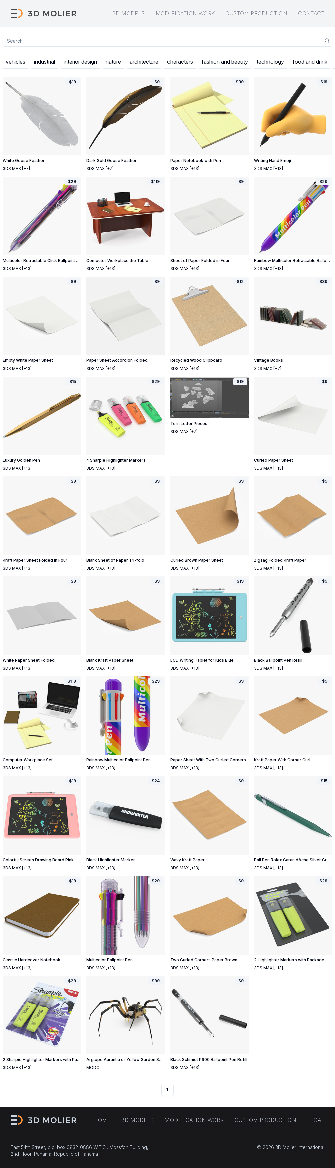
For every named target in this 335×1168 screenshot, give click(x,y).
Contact (311, 13)
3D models (128, 13)
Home (102, 1120)
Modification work (185, 13)
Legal (315, 1120)
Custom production (256, 13)
